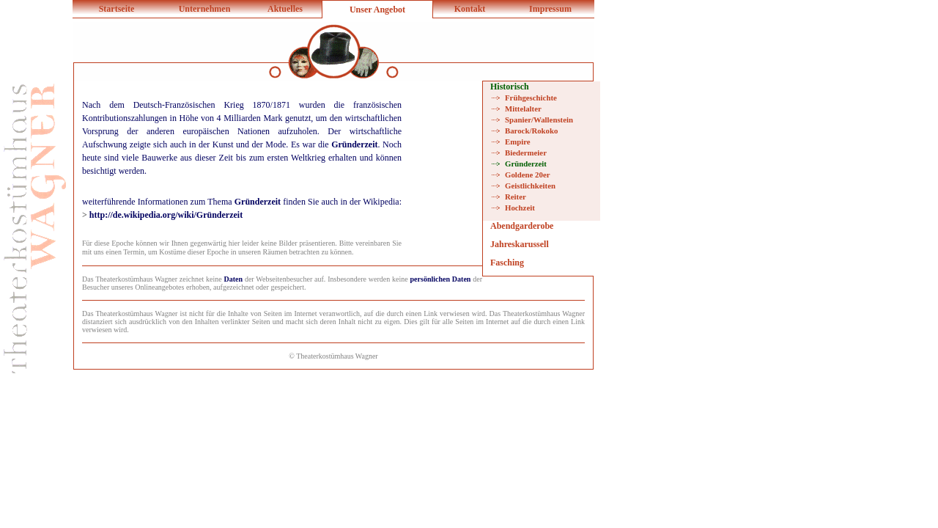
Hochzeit (520, 207)
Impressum (550, 9)
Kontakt (470, 9)
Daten (233, 279)
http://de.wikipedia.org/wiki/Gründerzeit (166, 215)
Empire (518, 141)
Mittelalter (523, 108)
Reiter (515, 196)
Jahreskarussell (519, 244)
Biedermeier (526, 152)
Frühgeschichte (531, 97)
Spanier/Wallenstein (539, 119)
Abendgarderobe (521, 226)
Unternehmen (205, 9)
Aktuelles (285, 9)
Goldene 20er (527, 174)
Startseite (117, 9)
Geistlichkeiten (530, 185)
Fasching (507, 262)
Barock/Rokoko (531, 130)
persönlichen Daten (440, 279)
